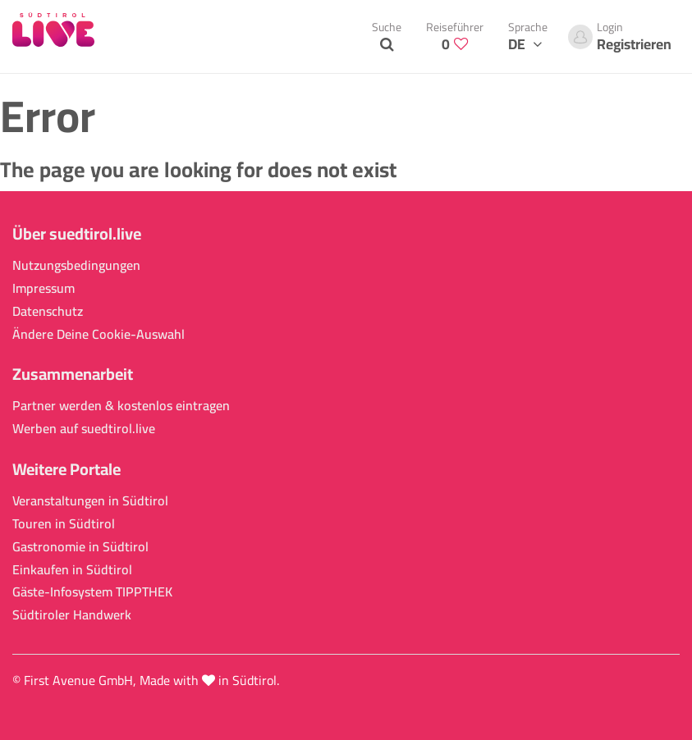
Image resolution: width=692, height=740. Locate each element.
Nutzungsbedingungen (76, 265)
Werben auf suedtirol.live (83, 428)
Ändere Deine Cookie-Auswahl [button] (98, 334)
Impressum (43, 288)
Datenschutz (47, 311)
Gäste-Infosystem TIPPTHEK (92, 591)
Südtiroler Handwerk (71, 614)
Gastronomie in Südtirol (80, 546)
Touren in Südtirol (63, 523)
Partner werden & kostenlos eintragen (121, 405)
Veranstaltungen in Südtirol (90, 500)
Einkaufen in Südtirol (72, 569)
